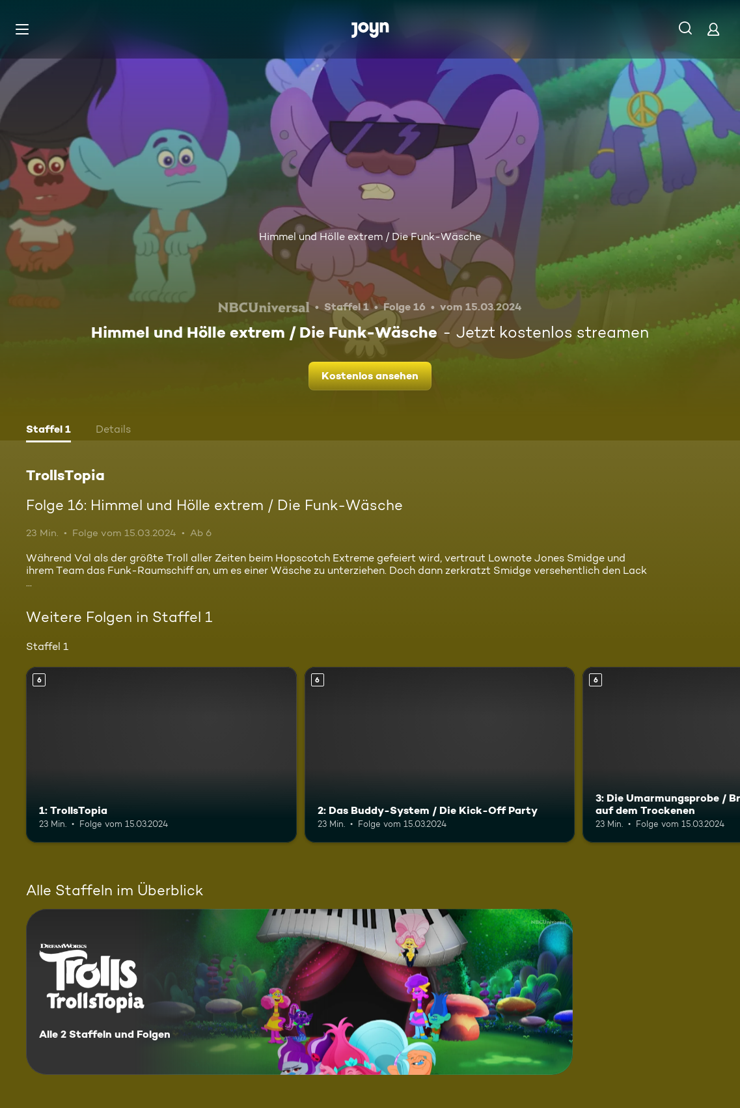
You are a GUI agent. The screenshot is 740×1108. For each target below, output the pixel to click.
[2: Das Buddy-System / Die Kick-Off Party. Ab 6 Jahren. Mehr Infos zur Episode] (440, 755)
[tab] (48, 430)
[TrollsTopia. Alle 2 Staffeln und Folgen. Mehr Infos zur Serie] (299, 992)
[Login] (713, 29)
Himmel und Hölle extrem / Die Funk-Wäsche (370, 236)
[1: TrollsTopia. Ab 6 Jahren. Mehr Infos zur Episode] (161, 755)
